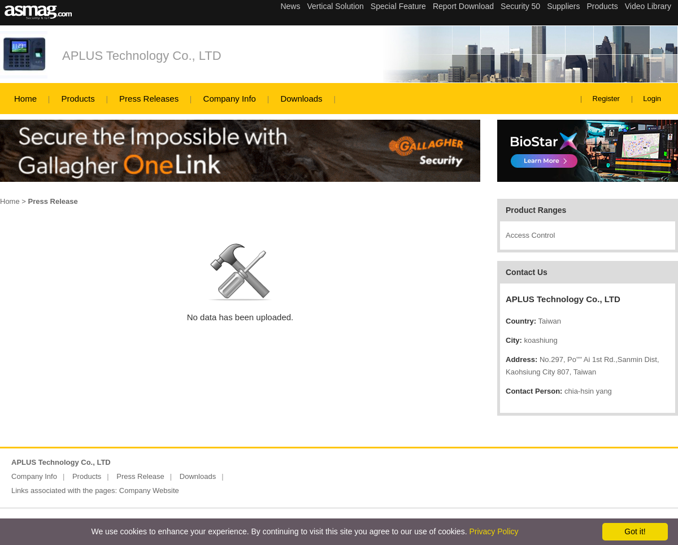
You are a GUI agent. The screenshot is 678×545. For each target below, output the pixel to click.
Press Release (140, 476)
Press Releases (149, 98)
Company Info (229, 98)
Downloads (301, 98)
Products (77, 98)
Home (25, 98)
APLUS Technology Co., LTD (141, 56)
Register (606, 98)
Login (652, 98)
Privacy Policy (493, 531)
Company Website (149, 490)
